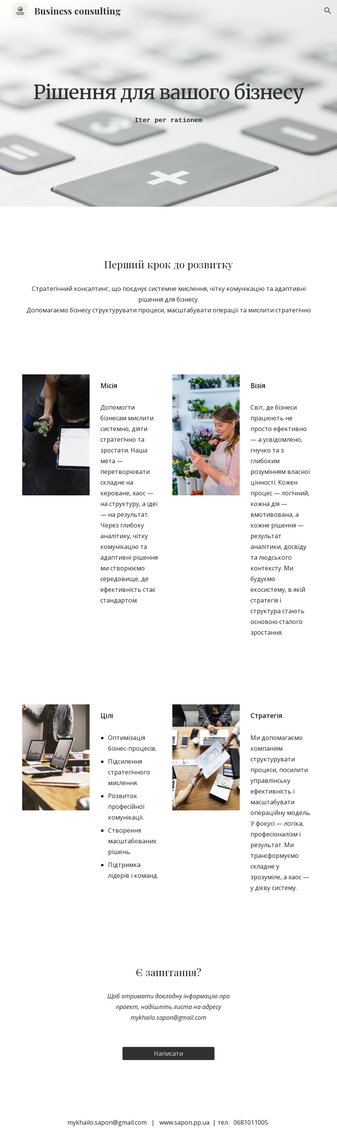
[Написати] (168, 1053)
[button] (328, 11)
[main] (168, 91)
